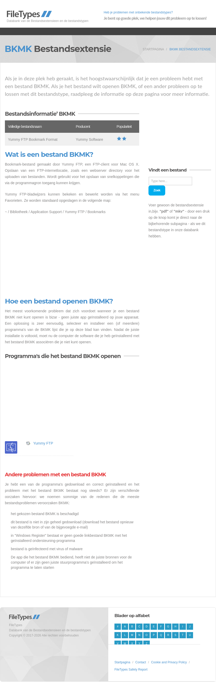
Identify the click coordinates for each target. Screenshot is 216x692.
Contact (140, 662)
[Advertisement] (72, 256)
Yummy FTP (43, 443)
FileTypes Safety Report (130, 669)
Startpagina (153, 49)
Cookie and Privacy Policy (169, 662)
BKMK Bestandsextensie (190, 49)
